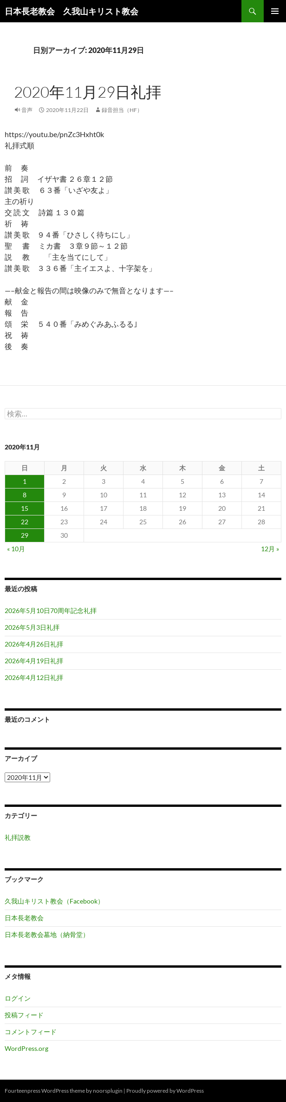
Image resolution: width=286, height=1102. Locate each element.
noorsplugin (108, 1090)
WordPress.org (26, 1048)
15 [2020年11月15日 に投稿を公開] (24, 508)
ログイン (18, 998)
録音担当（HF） (122, 109)
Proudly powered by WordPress (165, 1090)
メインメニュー (275, 11)
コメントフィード (31, 1032)
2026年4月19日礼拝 (34, 661)
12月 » (270, 549)
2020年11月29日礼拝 (87, 91)
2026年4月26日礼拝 (34, 644)
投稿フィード (24, 1015)
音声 (26, 109)
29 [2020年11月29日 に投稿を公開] (24, 535)
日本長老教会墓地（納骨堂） (47, 934)
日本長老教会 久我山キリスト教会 (71, 11)
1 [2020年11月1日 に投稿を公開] (24, 481)
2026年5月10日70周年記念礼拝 (51, 610)
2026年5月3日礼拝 (32, 627)
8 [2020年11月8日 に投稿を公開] (24, 495)
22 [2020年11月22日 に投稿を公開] (24, 522)
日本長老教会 (24, 918)
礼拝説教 (18, 837)
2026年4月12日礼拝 (34, 677)
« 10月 (16, 549)
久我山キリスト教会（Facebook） (54, 901)
